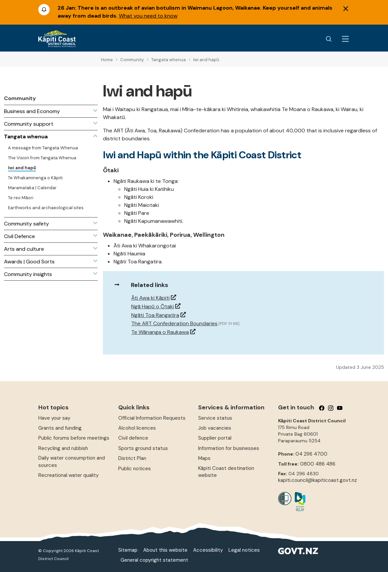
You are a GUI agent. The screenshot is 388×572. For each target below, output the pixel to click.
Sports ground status (143, 448)
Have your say (54, 418)
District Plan (132, 458)
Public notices (134, 468)
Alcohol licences (137, 428)
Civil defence (133, 438)
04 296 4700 (311, 454)
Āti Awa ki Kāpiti (150, 297)
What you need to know (148, 15)
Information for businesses (228, 448)
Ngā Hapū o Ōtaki (152, 306)
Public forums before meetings (73, 438)
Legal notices (244, 550)
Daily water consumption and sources (71, 461)
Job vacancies (214, 428)
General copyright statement (154, 560)
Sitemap (128, 550)
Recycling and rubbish (63, 448)
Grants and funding (60, 428)
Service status (215, 418)
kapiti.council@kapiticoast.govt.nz (317, 480)
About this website (165, 550)
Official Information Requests (152, 418)
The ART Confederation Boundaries (174, 323)
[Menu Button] (345, 39)
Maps (204, 458)
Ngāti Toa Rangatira (155, 315)
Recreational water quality (68, 475)
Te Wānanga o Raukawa (160, 332)
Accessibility (208, 550)
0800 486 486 (317, 464)
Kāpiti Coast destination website (226, 472)
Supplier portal (214, 438)
